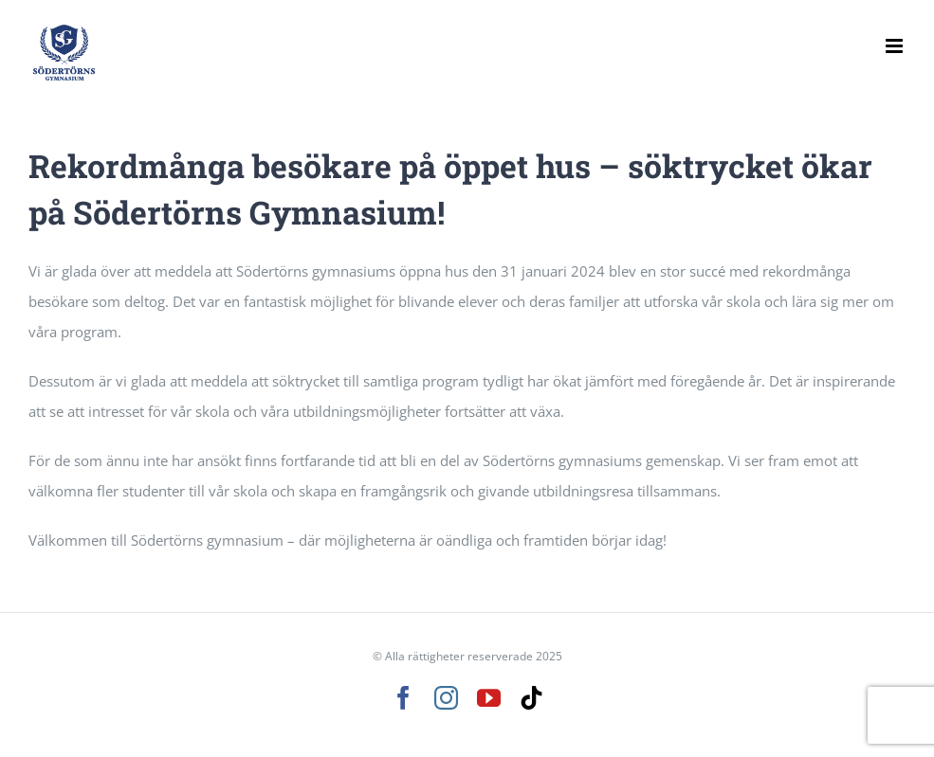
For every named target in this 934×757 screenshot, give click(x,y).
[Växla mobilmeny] (896, 46)
